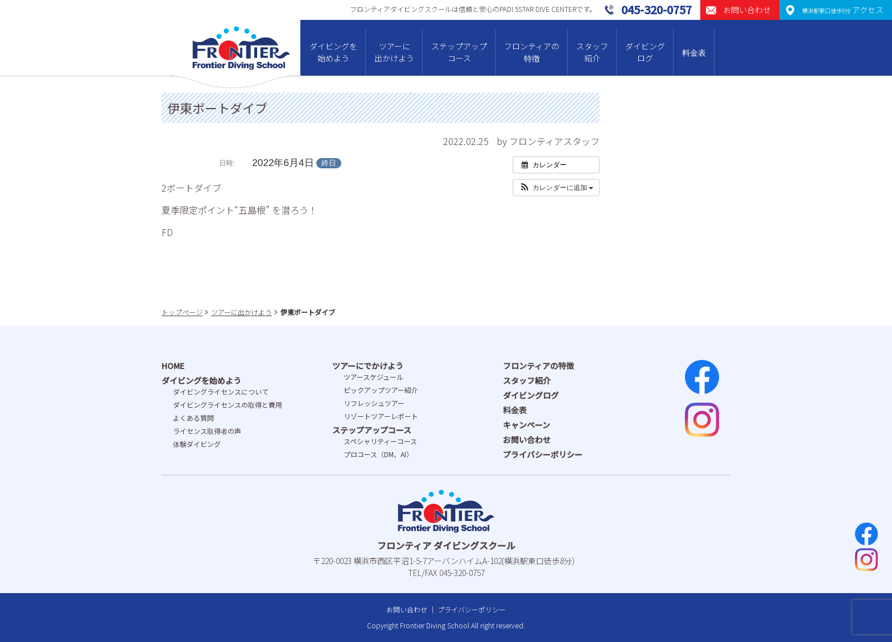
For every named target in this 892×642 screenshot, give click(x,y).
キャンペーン (526, 424)
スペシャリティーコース (380, 441)
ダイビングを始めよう (333, 52)
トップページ (182, 312)
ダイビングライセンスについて (221, 391)
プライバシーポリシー (543, 454)
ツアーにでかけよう (367, 365)
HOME (173, 365)
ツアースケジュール (373, 377)
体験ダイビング (197, 444)
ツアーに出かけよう (394, 52)
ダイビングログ (645, 52)
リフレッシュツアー (374, 403)
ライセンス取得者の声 (207, 431)
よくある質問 (193, 418)
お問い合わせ (527, 439)
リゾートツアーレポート (381, 416)
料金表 (694, 52)
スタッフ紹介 (592, 52)
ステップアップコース (459, 52)
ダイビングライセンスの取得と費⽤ (227, 404)
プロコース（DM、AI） (378, 454)
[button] (556, 188)
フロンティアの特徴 (531, 52)
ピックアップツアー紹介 (381, 390)
